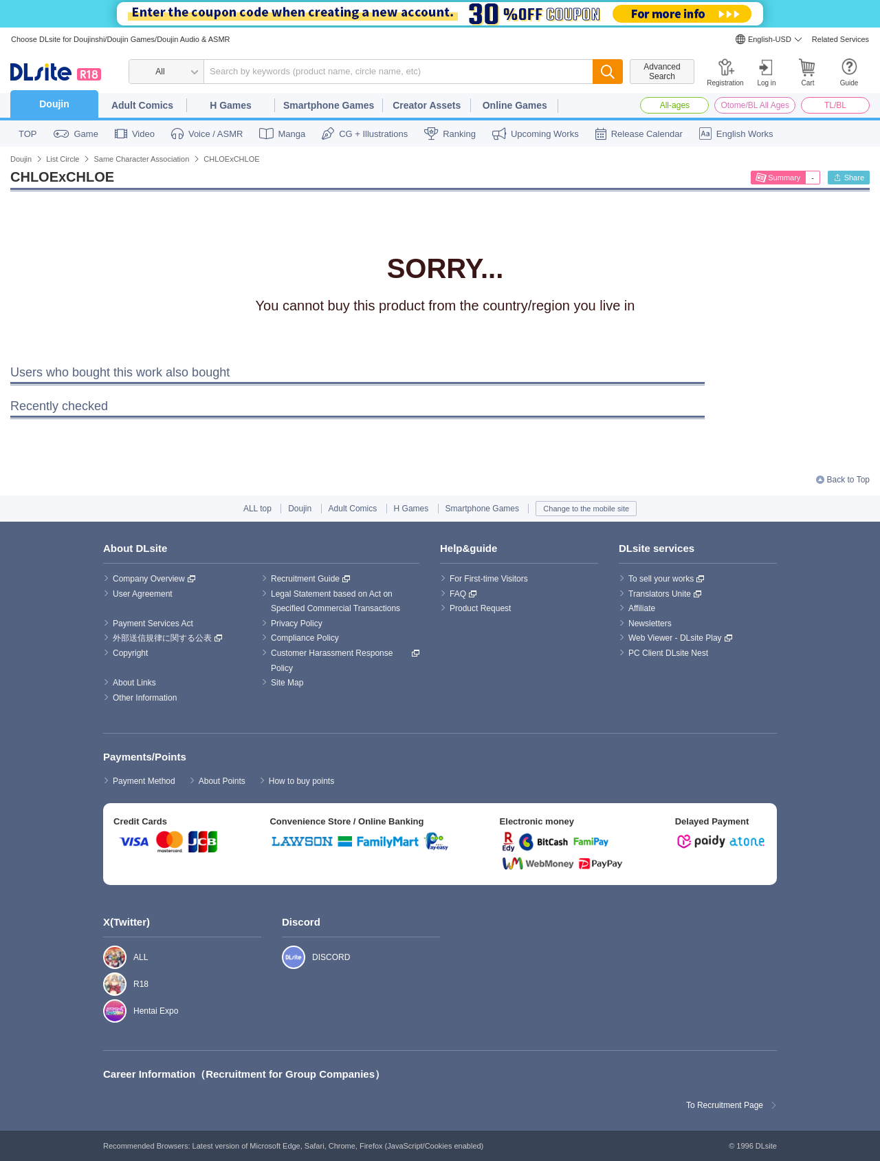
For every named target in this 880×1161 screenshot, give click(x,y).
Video (143, 134)
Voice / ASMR (215, 134)
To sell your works (661, 579)
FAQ (458, 594)
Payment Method (144, 781)
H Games (231, 105)
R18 (107, 984)
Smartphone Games (328, 105)
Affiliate (641, 608)
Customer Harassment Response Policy (333, 660)
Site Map (287, 683)
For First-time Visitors (489, 579)
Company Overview (149, 579)
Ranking (459, 134)
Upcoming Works (545, 134)
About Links (134, 683)
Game (86, 134)
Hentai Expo (107, 1011)
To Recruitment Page (724, 1105)
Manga (291, 134)
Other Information (145, 698)
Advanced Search (662, 71)
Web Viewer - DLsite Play (675, 638)
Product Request (480, 608)
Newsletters (650, 623)
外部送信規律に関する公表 (162, 638)
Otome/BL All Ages (754, 105)
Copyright (130, 653)
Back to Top (848, 479)
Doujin (54, 103)
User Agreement (143, 594)
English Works (744, 134)
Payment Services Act (153, 623)
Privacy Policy (296, 623)
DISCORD (286, 957)
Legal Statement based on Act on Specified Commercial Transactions (335, 601)
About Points (222, 781)
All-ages (675, 105)
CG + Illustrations (373, 134)
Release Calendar (647, 134)
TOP (28, 134)
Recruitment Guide (305, 579)
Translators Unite (659, 594)
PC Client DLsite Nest (668, 653)
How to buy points (301, 781)
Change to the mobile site (586, 508)
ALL (107, 957)
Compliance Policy (305, 638)
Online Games (515, 105)
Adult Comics (142, 105)
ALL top (257, 508)
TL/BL (835, 105)
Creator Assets (427, 105)
